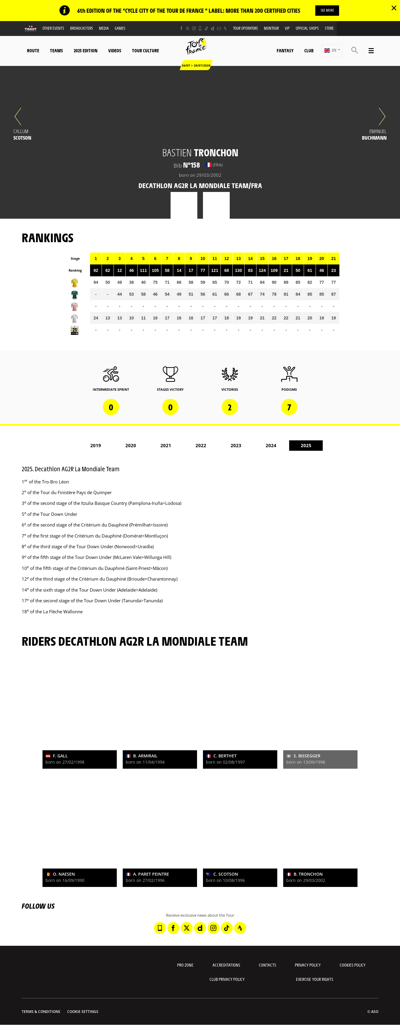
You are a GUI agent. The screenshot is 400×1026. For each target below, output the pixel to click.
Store (329, 28)
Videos (114, 50)
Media (104, 28)
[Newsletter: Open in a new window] (219, 29)
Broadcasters (81, 28)
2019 (95, 446)
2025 (306, 446)
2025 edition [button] (85, 50)
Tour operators (245, 28)
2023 (236, 446)
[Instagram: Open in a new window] (194, 29)
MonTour (271, 28)
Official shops (307, 28)
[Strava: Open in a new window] (225, 29)
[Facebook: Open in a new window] (181, 29)
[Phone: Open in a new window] (200, 29)
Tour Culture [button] (145, 50)
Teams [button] (56, 50)
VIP (287, 28)
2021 (165, 446)
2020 (130, 446)
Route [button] (33, 50)
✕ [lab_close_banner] (393, 7)
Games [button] (120, 28)
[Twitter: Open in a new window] (188, 29)
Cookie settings (82, 1011)
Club (309, 50)
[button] (332, 51)
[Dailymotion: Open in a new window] (213, 29)
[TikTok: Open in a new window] (206, 29)
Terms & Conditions (41, 1011)
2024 (271, 446)
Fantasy (285, 50)
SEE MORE (327, 10)
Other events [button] (53, 28)
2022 (201, 446)
